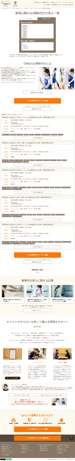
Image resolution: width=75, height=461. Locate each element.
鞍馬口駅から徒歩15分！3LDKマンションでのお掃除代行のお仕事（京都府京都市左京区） (29, 170)
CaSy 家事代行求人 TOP (6, 8)
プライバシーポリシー (63, 450)
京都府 (31, 8)
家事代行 (24, 45)
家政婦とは (23, 452)
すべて (24, 44)
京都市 (35, 8)
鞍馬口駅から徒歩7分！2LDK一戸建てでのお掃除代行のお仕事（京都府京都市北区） (27, 197)
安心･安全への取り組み (68, 4)
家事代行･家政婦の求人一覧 (17, 8)
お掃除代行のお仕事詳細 (36, 92)
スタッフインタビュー (7, 452)
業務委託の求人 (45, 2)
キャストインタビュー (68, 2)
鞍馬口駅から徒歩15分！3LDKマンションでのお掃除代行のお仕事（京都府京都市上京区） (29, 117)
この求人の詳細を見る (37, 137)
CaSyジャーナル (36, 310)
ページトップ (71, 438)
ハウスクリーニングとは (27, 450)
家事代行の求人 (43, 446)
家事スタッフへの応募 (63, 447)
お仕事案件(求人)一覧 (56, 4)
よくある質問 (46, 4)
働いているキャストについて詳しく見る (51, 395)
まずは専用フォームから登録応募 (37, 438)
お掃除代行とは (24, 446)
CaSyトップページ (6, 445)
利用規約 (60, 452)
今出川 (37, 272)
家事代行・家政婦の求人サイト (6, 3)
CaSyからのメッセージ (56, 2)
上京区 (39, 8)
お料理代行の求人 (44, 450)
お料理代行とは (24, 448)
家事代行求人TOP (36, 109)
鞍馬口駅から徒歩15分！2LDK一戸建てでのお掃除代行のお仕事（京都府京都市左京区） (28, 143)
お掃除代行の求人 (44, 448)
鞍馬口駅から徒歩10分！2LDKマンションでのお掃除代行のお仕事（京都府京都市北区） (28, 224)
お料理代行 (25, 48)
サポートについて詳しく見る (21, 395)
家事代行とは (37, 2)
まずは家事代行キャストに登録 (37, 100)
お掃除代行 (26, 8)
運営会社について (62, 449)
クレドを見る (12, 378)
